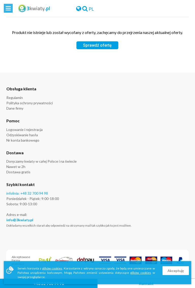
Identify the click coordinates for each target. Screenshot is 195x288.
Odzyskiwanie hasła (22, 135)
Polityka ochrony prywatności (29, 103)
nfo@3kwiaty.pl (20, 220)
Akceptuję (176, 270)
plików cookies (52, 268)
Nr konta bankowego (22, 140)
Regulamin (14, 97)
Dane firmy (14, 108)
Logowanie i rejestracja (24, 129)
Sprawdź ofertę (97, 45)
